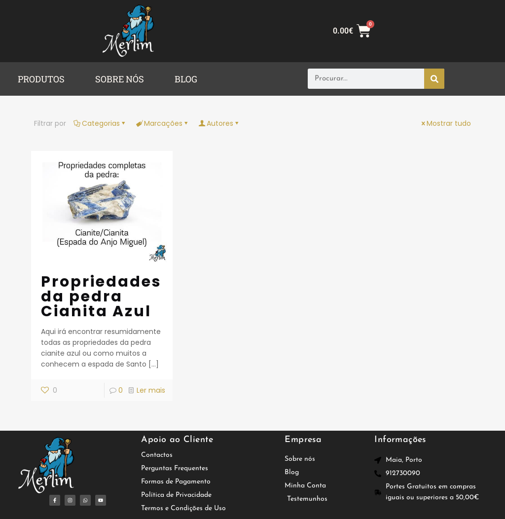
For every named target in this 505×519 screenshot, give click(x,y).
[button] (43, 79)
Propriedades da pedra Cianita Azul (101, 296)
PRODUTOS (41, 79)
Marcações (162, 123)
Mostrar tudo (445, 123)
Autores (219, 123)
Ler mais (151, 390)
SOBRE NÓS (119, 79)
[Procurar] (434, 79)
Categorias (100, 123)
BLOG (186, 79)
